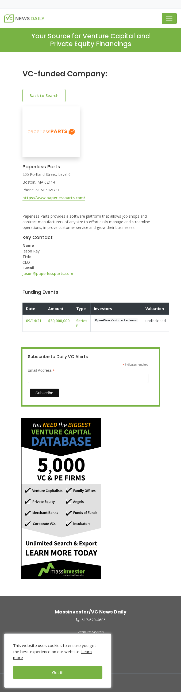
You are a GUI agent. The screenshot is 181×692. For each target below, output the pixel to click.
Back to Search (44, 95)
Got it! (57, 672)
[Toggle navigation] (169, 18)
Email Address (41, 370)
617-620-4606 (91, 619)
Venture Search (91, 631)
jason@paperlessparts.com (47, 273)
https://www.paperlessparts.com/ (53, 197)
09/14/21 (33, 320)
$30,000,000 (59, 320)
